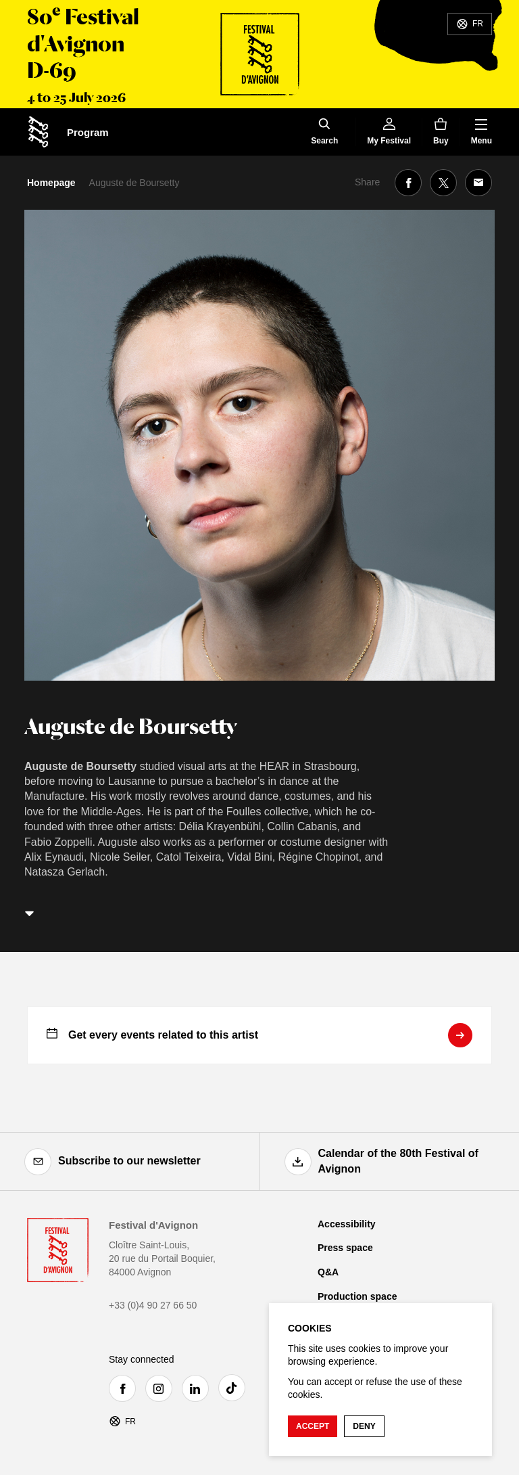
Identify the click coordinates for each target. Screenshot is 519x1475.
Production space (357, 1296)
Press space (345, 1247)
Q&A (328, 1272)
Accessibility (347, 1224)
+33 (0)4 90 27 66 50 (153, 1305)
